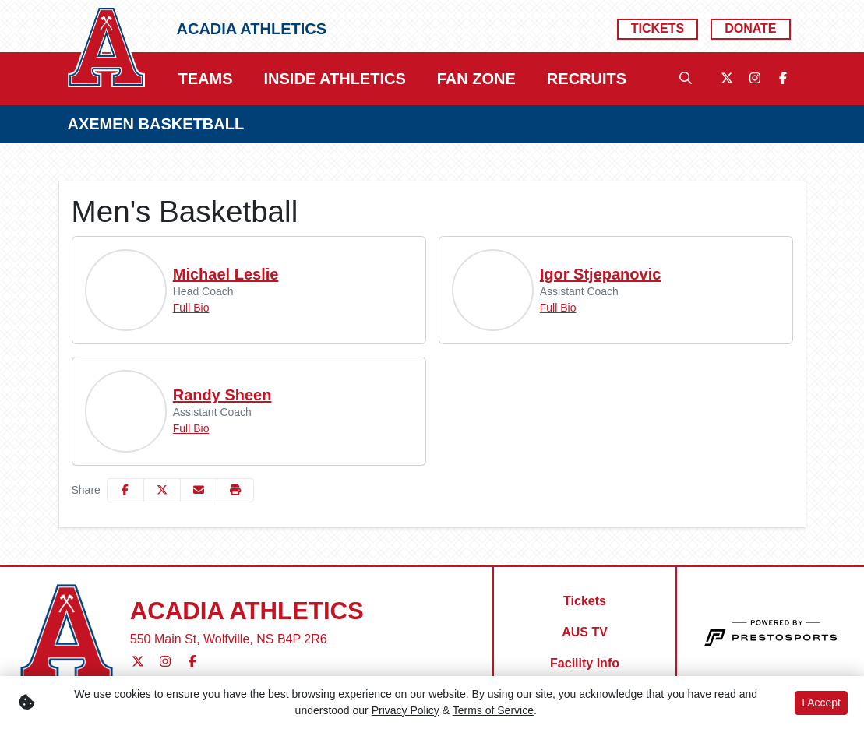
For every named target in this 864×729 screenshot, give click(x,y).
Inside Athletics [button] (335, 78)
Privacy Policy (405, 710)
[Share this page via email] (198, 490)
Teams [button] (205, 78)
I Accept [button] (821, 702)
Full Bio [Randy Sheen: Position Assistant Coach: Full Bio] (191, 428)
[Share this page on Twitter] (162, 490)
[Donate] (750, 29)
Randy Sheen (222, 394)
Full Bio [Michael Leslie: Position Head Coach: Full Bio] (191, 307)
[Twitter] (727, 78)
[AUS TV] (585, 632)
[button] (206, 78)
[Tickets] (657, 29)
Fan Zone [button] (476, 78)
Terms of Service (493, 710)
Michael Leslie (226, 274)
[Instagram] (755, 78)
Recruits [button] (586, 78)
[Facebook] (783, 78)
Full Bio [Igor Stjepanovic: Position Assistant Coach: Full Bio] (558, 307)
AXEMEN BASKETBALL (156, 123)
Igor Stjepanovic (600, 274)
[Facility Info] (585, 663)
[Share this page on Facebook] (125, 490)
